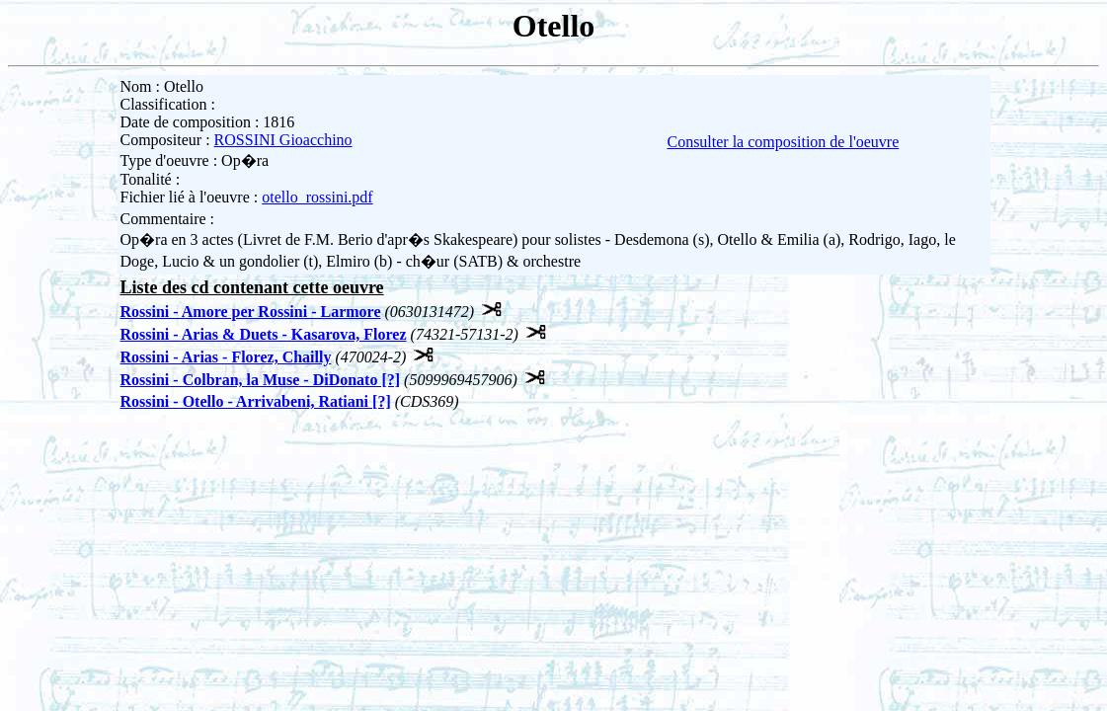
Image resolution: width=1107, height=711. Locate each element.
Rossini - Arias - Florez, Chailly (226, 357)
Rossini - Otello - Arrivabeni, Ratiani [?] (255, 401)
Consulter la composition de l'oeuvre (783, 141)
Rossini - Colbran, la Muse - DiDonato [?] (260, 379)
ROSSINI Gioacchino (283, 139)
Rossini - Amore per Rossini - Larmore (250, 311)
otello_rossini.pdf (317, 197)
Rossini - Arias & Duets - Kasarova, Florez (263, 334)
